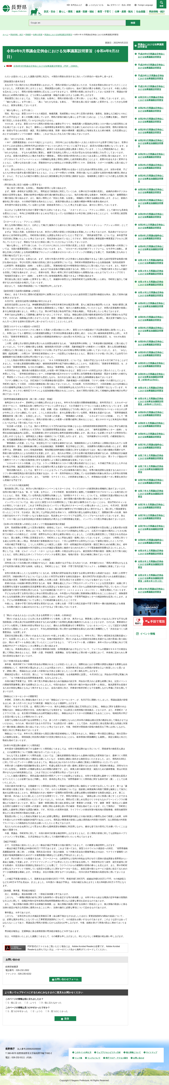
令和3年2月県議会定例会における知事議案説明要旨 (151, 166)
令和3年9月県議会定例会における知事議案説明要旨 (151, 215)
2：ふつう (31, 1003)
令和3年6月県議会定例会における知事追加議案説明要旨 (151, 203)
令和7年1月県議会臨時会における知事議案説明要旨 (151, 446)
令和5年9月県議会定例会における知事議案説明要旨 (151, 353)
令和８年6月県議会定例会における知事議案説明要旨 (151, 590)
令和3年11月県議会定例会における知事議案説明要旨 (151, 226)
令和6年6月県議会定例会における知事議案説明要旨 (151, 413)
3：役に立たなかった (51, 1003)
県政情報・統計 (16, 35)
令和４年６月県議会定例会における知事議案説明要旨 (150, 272)
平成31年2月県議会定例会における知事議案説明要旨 (151, 87)
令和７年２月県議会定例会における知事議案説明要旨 (150, 456)
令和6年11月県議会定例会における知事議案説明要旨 (151, 435)
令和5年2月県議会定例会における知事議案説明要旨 (151, 318)
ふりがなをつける (96, 5)
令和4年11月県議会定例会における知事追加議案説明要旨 (151, 306)
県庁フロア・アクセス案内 (117, 1058)
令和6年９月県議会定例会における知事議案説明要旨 (151, 424)
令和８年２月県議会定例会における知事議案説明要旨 (150, 552)
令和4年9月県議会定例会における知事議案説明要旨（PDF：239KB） (46, 66)
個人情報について (133, 1052)
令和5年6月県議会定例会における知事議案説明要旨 (151, 343)
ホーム (5, 35)
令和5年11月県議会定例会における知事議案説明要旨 (151, 364)
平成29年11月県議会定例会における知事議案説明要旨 (151, 77)
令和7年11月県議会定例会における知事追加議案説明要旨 (151, 529)
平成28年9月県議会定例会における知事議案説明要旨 (151, 55)
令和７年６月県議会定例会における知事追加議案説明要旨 (150, 494)
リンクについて (93, 1058)
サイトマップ (151, 1052)
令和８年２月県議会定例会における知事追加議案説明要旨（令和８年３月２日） (150, 578)
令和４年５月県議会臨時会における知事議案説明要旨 (150, 261)
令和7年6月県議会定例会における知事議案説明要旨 (151, 481)
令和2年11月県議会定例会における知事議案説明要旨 (151, 155)
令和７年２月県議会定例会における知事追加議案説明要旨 (150, 469)
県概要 (28, 35)
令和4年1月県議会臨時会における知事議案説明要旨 (151, 237)
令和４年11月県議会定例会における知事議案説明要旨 (151, 293)
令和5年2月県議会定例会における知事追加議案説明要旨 (151, 331)
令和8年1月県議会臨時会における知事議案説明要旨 (151, 541)
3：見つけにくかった (58, 1011)
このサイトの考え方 (83, 1052)
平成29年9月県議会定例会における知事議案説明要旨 (151, 66)
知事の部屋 (37, 35)
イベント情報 (148, 634)
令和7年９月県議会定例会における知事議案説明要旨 (151, 506)
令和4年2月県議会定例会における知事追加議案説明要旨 (151, 249)
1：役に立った (15, 1003)
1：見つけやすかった (18, 1011)
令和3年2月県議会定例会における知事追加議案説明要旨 (151, 178)
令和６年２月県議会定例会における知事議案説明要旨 (150, 389)
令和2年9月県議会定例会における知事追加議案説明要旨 (151, 143)
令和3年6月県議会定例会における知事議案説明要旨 (151, 191)
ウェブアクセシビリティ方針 (109, 1052)
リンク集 (78, 1058)
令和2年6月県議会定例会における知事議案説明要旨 (151, 120)
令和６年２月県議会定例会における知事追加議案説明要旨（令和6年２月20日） (150, 401)
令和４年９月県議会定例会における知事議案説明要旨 (150, 283)
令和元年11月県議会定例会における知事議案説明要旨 (151, 98)
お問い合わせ (138, 1058)
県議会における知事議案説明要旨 (58, 35)
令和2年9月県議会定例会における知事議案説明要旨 (151, 131)
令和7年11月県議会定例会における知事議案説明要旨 (151, 516)
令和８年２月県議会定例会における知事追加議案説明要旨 (150, 564)
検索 (161, 6)
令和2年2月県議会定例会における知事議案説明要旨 (151, 109)
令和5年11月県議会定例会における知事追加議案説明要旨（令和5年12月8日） (151, 377)
